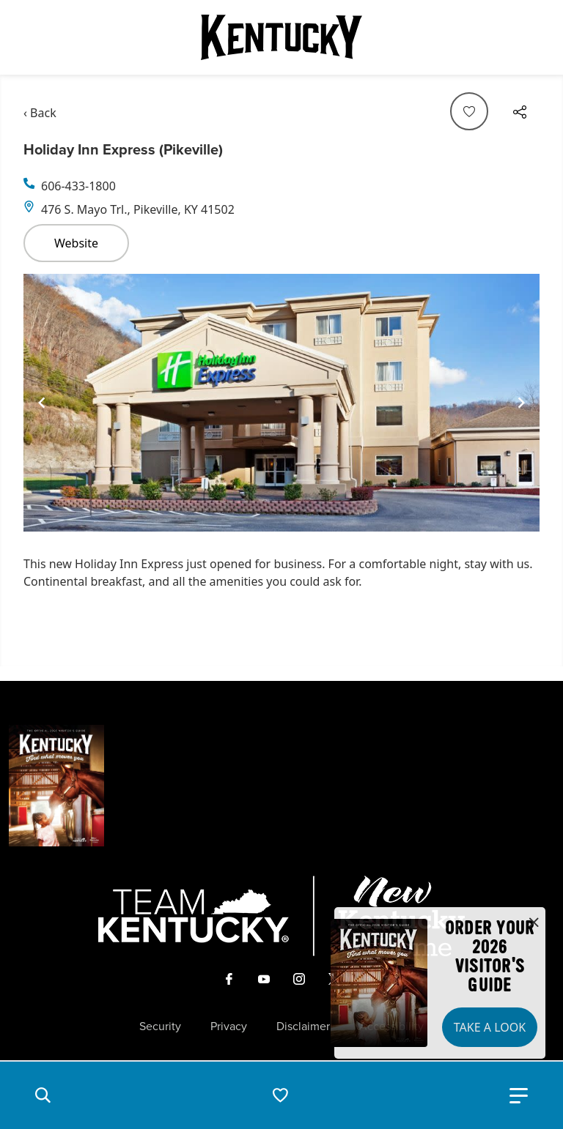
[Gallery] (281, 403)
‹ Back (39, 113)
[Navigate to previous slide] (42, 403)
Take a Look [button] (490, 1027)
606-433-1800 (78, 186)
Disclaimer (303, 1026)
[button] (42, 1095)
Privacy (228, 1026)
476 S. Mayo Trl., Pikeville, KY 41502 (138, 209)
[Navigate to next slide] (521, 403)
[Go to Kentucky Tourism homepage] (281, 37)
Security (160, 1026)
